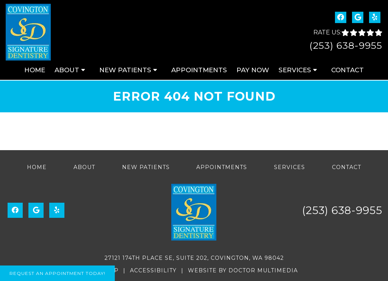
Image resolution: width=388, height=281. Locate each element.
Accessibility (153, 270)
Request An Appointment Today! (57, 273)
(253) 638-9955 (345, 45)
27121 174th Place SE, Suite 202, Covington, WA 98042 (194, 258)
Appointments (199, 70)
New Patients (125, 70)
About (67, 70)
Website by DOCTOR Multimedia (243, 270)
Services (294, 70)
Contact (347, 70)
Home (34, 70)
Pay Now (252, 70)
